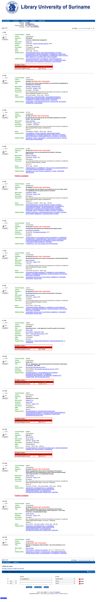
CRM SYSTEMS (56, 61)
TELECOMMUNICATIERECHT (34, 412)
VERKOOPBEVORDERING (41, 341)
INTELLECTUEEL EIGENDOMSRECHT (54, 412)
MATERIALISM (54, 101)
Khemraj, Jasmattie (31, 155)
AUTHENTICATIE (61, 239)
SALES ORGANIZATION (32, 58)
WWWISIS (57, 590)
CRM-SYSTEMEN (52, 57)
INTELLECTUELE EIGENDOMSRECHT (57, 168)
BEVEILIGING (56, 414)
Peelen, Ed (29, 41)
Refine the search (33, 25)
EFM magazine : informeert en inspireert (37, 550)
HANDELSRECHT (31, 168)
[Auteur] (35, 88)
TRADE (54, 171)
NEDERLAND (47, 492)
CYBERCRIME (30, 377)
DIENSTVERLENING (42, 54)
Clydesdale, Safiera (31, 192)
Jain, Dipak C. (29, 332)
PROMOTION (29, 103)
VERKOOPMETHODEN (53, 133)
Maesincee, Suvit (39, 332)
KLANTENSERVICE (45, 490)
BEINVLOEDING (40, 98)
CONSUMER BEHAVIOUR (42, 101)
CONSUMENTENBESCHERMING (35, 169)
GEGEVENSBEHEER (61, 448)
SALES (35, 138)
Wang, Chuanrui (30, 260)
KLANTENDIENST (31, 54)
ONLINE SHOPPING (53, 274)
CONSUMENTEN (30, 134)
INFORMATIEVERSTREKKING (34, 375)
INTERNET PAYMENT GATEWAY (47, 210)
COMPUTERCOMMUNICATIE (34, 240)
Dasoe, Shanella (30, 121)
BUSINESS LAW (30, 171)
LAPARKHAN (55, 136)
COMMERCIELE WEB (56, 55)
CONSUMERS (30, 101)
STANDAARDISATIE (41, 239)
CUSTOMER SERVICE (55, 58)
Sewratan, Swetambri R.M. (33, 86)
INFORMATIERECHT (31, 372)
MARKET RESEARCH (32, 212)
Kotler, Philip (29, 330)
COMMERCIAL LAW (31, 243)
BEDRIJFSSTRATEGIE (32, 55)
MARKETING (62, 54)
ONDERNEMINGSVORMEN (33, 489)
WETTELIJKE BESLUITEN (42, 377)
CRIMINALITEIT (56, 375)
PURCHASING (38, 103)
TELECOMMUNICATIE (44, 372)
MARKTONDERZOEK (32, 204)
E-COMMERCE (53, 54)
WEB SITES (55, 134)
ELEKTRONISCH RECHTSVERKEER (46, 237)
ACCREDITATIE (30, 239)
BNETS (35, 210)
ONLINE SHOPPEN (40, 133)
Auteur (35, 122)
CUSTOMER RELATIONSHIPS (42, 61)
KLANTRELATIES (41, 57)
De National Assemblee (39, 232)
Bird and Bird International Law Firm (35, 367)
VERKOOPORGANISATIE (33, 52)
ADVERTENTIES (45, 551)
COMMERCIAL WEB (60, 60)
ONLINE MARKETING (47, 207)
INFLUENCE (62, 101)
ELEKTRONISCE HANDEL (33, 207)
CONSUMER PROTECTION (33, 277)
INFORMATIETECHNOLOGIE (34, 374)
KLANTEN (58, 52)
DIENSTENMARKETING (56, 341)
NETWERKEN (47, 240)
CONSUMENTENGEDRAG (52, 97)
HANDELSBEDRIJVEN (44, 136)
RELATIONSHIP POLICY (46, 60)
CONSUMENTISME (39, 97)
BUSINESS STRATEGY (32, 60)
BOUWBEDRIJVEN (39, 488)
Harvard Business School (38, 333)
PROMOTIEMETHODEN (52, 98)
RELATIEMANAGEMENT (48, 52)
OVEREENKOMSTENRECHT (34, 414)
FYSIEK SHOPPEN (55, 204)
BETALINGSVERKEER (48, 206)
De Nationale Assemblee (32, 230)
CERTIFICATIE (51, 239)
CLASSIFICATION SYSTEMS (50, 213)
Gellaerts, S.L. (30, 400)
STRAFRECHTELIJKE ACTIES (34, 415)
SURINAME (54, 100)
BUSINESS (29, 138)
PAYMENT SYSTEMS (60, 212)
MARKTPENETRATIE (48, 489)
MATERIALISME (30, 98)
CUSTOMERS (44, 58)
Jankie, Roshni (30, 475)
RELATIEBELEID (44, 55)
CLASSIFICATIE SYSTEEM (41, 209)
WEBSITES (32, 57)
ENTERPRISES (38, 139)
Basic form (92, 570)
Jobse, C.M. (29, 402)
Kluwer (34, 404)
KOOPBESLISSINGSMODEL (42, 100)
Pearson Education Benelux (40, 43)
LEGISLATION (38, 278)
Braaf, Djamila (30, 548)
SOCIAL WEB (29, 61)
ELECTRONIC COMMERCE (43, 171)
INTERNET (62, 134)
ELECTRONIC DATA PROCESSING (48, 243)
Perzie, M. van (30, 439)
